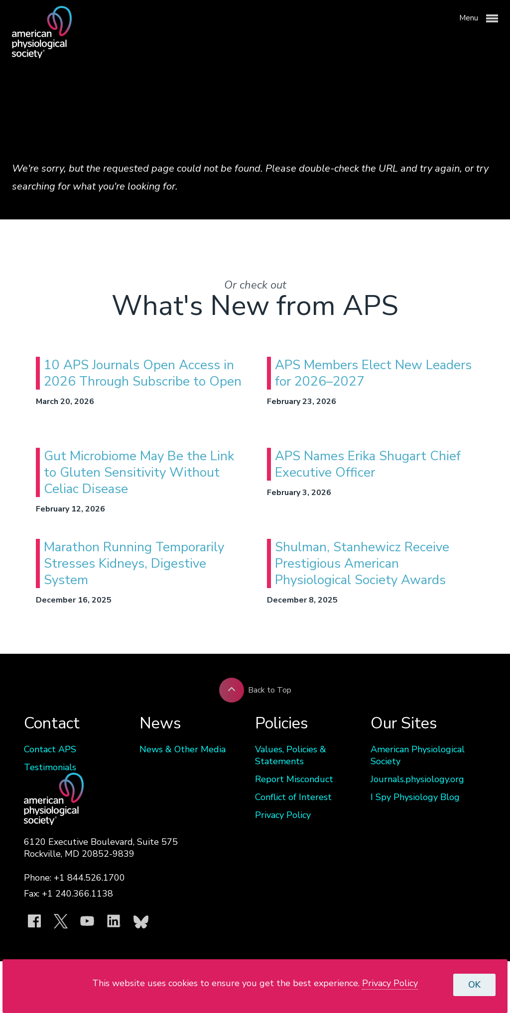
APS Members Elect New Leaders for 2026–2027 (373, 373)
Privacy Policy (283, 815)
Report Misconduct (294, 779)
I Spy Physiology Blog (415, 797)
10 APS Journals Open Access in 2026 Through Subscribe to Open (143, 373)
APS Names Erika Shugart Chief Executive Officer (368, 464)
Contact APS (50, 749)
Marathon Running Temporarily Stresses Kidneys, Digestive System (134, 563)
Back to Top (255, 690)
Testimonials (50, 767)
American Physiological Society (418, 755)
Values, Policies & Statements (290, 755)
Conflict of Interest (293, 797)
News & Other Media (182, 749)
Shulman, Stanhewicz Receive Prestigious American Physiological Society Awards (362, 563)
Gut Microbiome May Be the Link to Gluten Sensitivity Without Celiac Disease (139, 472)
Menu (478, 18)
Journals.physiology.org (417, 779)
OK (474, 985)
